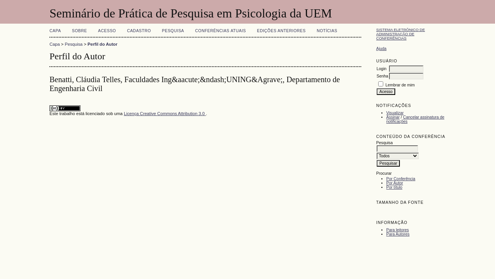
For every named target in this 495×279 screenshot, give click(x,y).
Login (381, 69)
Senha (382, 76)
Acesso (107, 31)
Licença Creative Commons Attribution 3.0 (165, 113)
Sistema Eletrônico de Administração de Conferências (400, 34)
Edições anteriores (281, 31)
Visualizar (395, 113)
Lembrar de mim (400, 85)
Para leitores (397, 230)
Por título (394, 187)
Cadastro (139, 31)
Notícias (327, 31)
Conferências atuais (220, 31)
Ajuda (381, 48)
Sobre (79, 31)
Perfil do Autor (102, 44)
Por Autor (394, 183)
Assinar (393, 117)
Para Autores (398, 234)
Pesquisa (173, 31)
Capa (55, 31)
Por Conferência (400, 179)
